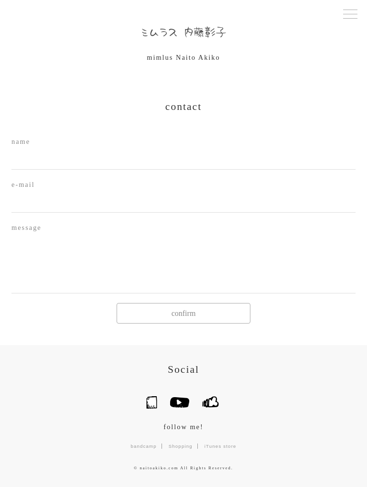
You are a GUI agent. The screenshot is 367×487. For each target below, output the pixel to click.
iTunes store (221, 446)
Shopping (181, 446)
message (26, 227)
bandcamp (143, 446)
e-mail (23, 184)
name (20, 141)
